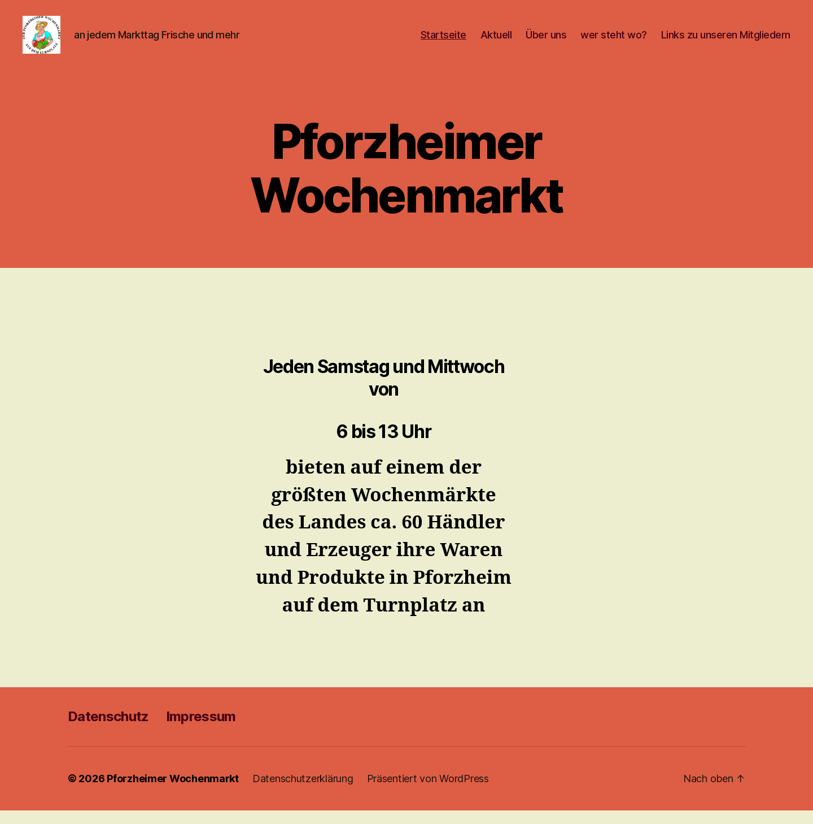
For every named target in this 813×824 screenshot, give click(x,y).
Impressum (201, 730)
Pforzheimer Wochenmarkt (173, 792)
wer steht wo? (613, 41)
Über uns (546, 41)
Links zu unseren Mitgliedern (725, 41)
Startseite (443, 41)
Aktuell (496, 41)
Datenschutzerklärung (302, 792)
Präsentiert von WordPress (428, 792)
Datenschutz (108, 730)
